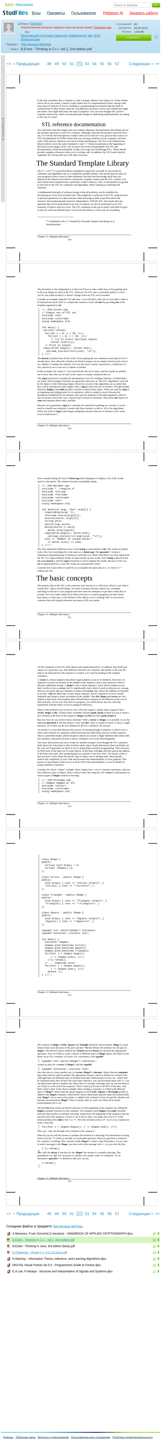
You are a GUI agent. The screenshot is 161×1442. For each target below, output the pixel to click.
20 (154, 1265)
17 (154, 1271)
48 (49, 64)
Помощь (8, 1437)
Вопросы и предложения (53, 1437)
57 (117, 64)
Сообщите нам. (103, 27)
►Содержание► (3, 129)
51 (72, 64)
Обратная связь (26, 1437)
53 (87, 64)
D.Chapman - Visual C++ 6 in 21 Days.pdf (39, 1252)
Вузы (36, 13)
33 (154, 1252)
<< (9, 64)
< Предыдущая (26, 64)
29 (154, 1246)
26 (154, 1233)
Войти (9, 4)
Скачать (133, 37)
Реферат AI (113, 13)
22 (154, 1258)
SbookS (36, 23)
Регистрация (24, 4)
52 (79, 64)
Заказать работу (143, 13)
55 (102, 64)
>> (157, 64)
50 (64, 64)
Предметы (56, 13)
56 (109, 64)
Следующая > (141, 64)
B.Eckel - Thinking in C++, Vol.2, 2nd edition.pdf (43, 1239)
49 (57, 64)
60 (154, 1239)
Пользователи (83, 13)
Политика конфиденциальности (132, 1437)
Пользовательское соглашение (90, 1437)
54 (94, 64)
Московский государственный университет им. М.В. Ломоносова (61, 37)
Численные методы (36, 44)
